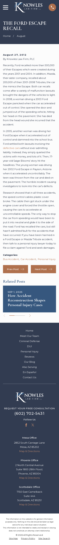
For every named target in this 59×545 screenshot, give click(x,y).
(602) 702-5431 (29, 413)
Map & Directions (29, 451)
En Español (29, 372)
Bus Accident (11, 259)
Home (29, 330)
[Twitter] (32, 425)
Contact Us (29, 377)
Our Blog (29, 361)
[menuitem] (13, 538)
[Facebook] (26, 425)
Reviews (29, 356)
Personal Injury (47, 259)
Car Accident (28, 259)
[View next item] (30, 315)
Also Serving (29, 367)
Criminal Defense (29, 341)
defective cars (11, 148)
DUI (29, 346)
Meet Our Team (29, 335)
